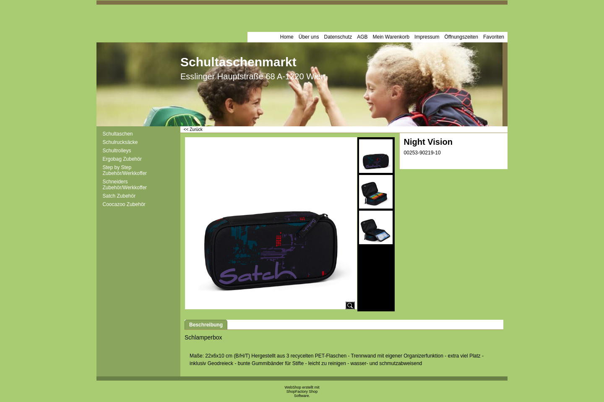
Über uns (309, 37)
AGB (362, 37)
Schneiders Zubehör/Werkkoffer (125, 185)
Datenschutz (338, 37)
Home (287, 37)
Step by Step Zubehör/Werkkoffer (125, 170)
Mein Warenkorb (391, 37)
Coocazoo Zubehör (124, 204)
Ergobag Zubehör (122, 159)
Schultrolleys (117, 151)
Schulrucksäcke (120, 142)
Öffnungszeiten (461, 37)
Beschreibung (206, 325)
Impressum (426, 37)
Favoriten (493, 37)
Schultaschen (118, 134)
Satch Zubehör (119, 196)
